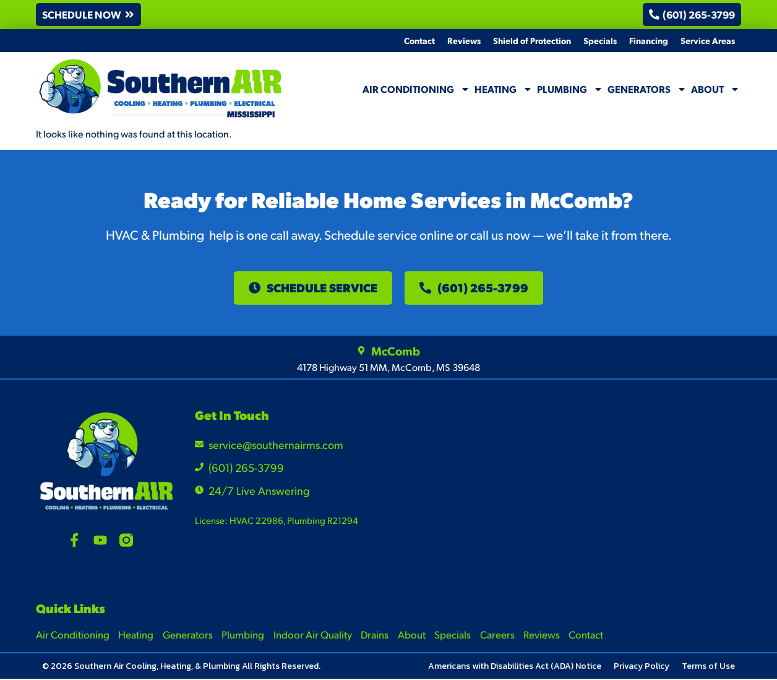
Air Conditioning (416, 89)
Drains (377, 635)
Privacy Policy (641, 667)
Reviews (464, 40)
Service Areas (707, 40)
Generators (647, 89)
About (715, 89)
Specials (600, 40)
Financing (648, 40)
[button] (89, 14)
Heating (503, 89)
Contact (419, 40)
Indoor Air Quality (314, 635)
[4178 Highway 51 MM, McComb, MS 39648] (653, 486)
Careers (501, 635)
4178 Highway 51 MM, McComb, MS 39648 (388, 368)
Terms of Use (708, 667)
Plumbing (570, 89)
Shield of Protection (532, 40)
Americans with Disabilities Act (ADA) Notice (514, 667)
